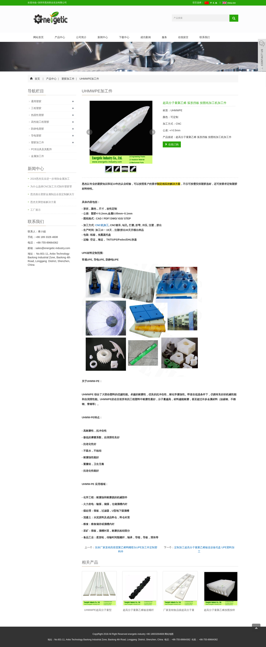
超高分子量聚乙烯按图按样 (219, 609)
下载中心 (124, 37)
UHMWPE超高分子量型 (98, 609)
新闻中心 (103, 37)
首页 (37, 78)
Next (152, 132)
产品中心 (60, 37)
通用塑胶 (36, 101)
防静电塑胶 (37, 128)
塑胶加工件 (68, 78)
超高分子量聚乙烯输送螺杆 (138, 609)
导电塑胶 (36, 135)
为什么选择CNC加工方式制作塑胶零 (51, 186)
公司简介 (81, 37)
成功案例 (145, 37)
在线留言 (183, 37)
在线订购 (172, 144)
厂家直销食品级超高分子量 (178, 609)
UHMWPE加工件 (89, 78)
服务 (164, 37)
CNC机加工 (102, 225)
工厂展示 (35, 209)
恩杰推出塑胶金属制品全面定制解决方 (52, 194)
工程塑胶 (36, 108)
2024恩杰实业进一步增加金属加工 (50, 178)
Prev (89, 132)
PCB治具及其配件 (41, 149)
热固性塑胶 (37, 115)
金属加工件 (37, 156)
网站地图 (169, 634)
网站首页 (38, 37)
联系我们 (205, 37)
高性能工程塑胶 (40, 121)
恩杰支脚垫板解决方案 (43, 202)
